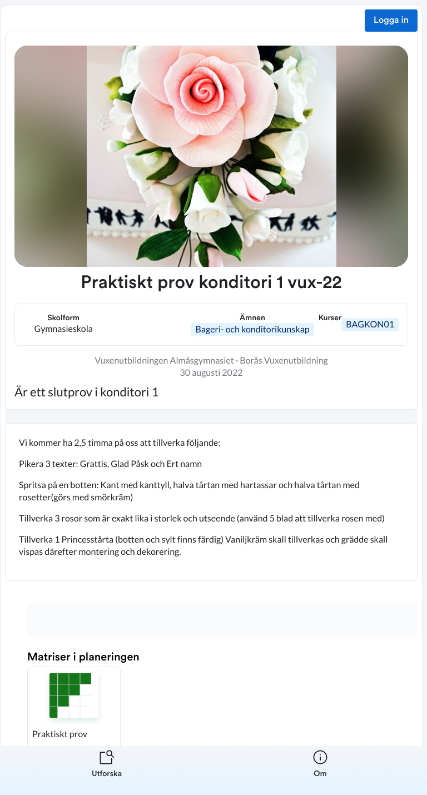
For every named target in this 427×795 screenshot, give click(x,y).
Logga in (391, 20)
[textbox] (211, 502)
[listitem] (106, 770)
